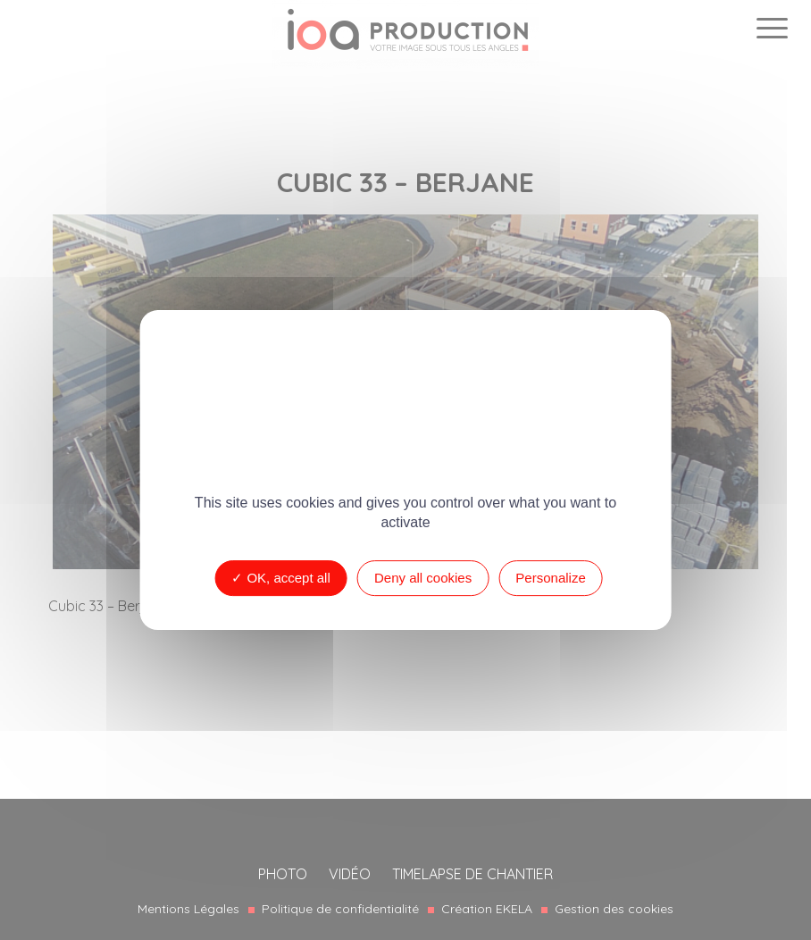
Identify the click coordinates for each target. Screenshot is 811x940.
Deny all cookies (423, 577)
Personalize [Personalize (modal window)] (550, 577)
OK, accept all (280, 577)
